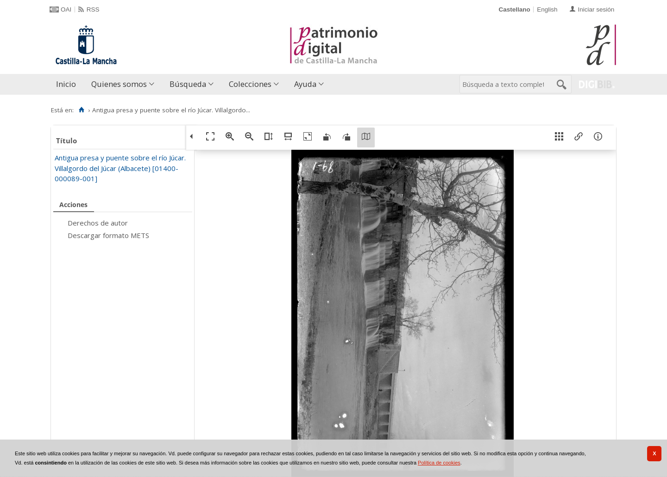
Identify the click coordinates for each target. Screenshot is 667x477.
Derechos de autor (98, 222)
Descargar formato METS (108, 235)
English (547, 9)
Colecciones (250, 84)
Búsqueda (188, 84)
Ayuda (305, 84)
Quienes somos (119, 84)
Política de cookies (439, 462)
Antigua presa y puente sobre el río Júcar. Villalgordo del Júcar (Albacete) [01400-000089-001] (120, 168)
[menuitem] (68, 84)
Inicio (66, 84)
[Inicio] (81, 110)
